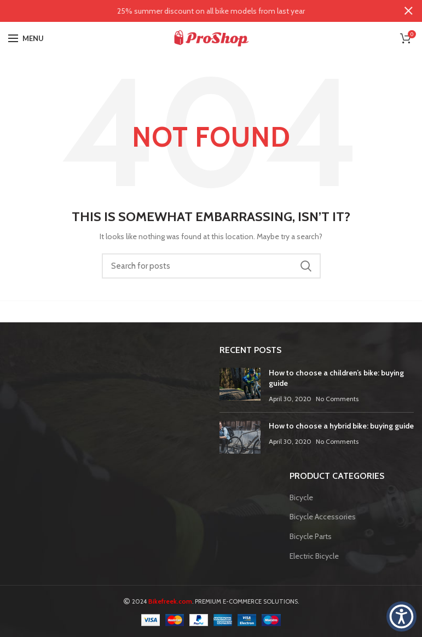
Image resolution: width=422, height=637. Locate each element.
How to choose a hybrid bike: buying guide (341, 426)
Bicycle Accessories (323, 517)
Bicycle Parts (311, 536)
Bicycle (301, 497)
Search (306, 266)
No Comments (337, 399)
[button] (401, 616)
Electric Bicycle (314, 556)
